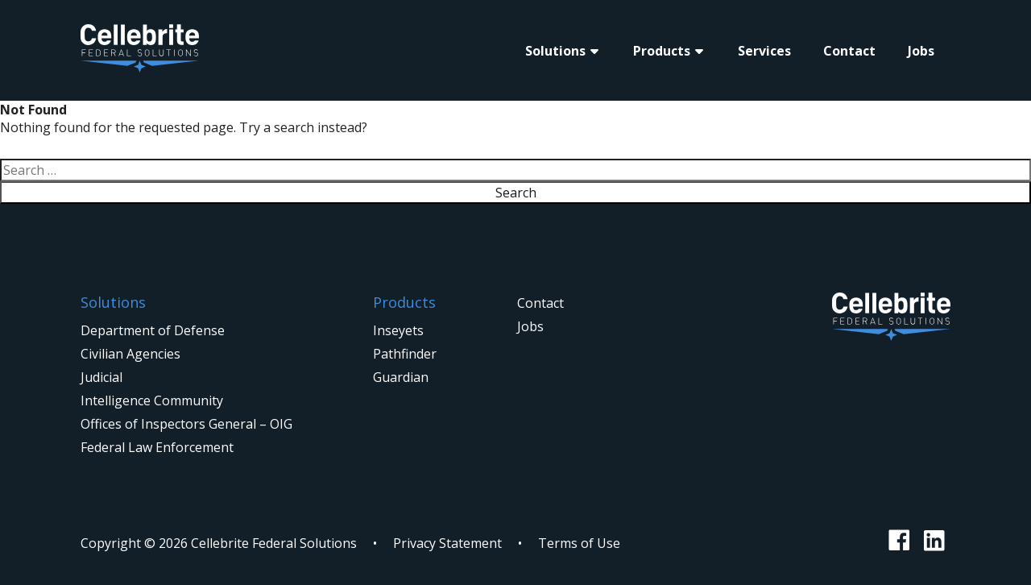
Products (661, 51)
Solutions (555, 51)
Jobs (921, 51)
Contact (849, 51)
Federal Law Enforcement (157, 447)
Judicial (101, 377)
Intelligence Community (152, 400)
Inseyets (398, 330)
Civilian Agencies (130, 354)
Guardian (401, 377)
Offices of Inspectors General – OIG (186, 424)
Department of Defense (153, 330)
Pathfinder (405, 354)
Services (764, 51)
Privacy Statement (447, 543)
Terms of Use (579, 543)
